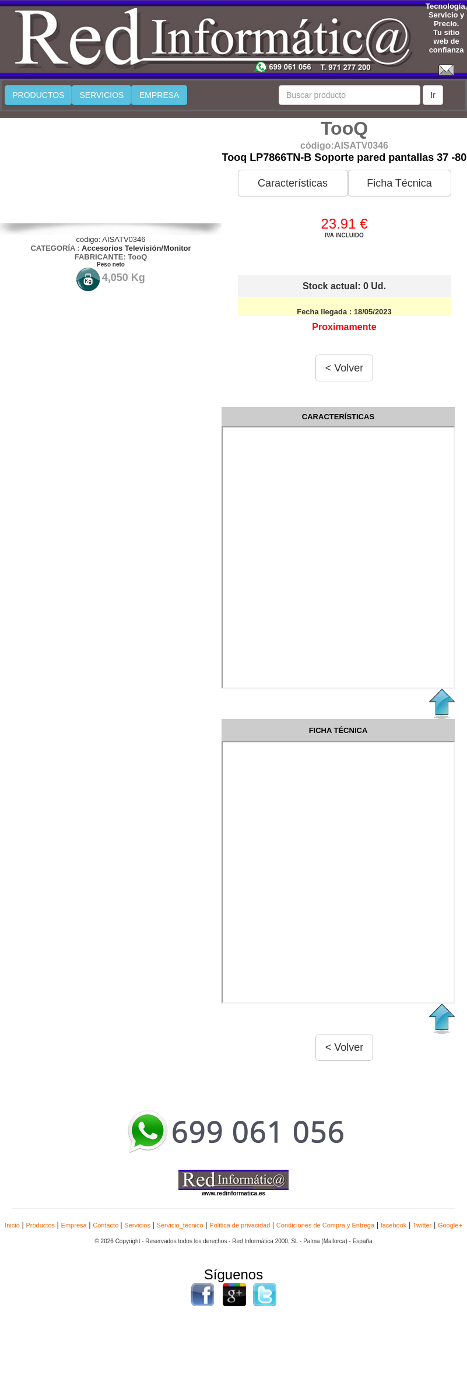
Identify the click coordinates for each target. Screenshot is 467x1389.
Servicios (137, 1225)
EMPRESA (159, 95)
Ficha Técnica (399, 183)
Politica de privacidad (239, 1225)
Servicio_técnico (180, 1225)
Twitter (422, 1225)
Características (293, 183)
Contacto (106, 1225)
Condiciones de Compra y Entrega (325, 1225)
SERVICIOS (101, 95)
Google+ (450, 1225)
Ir (433, 95)
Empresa (74, 1225)
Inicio (12, 1225)
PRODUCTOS (38, 95)
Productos (40, 1225)
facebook (394, 1225)
